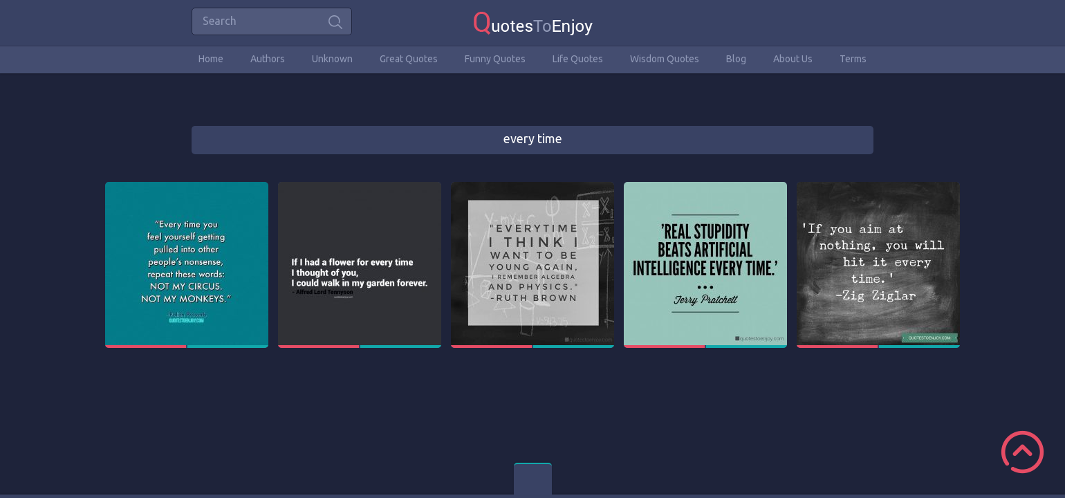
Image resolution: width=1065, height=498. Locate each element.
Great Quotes (409, 58)
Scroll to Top (1022, 452)
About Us (793, 58)
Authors (267, 58)
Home (210, 58)
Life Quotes (578, 58)
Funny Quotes (495, 58)
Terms (853, 58)
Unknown (332, 58)
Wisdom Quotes (664, 58)
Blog (736, 58)
